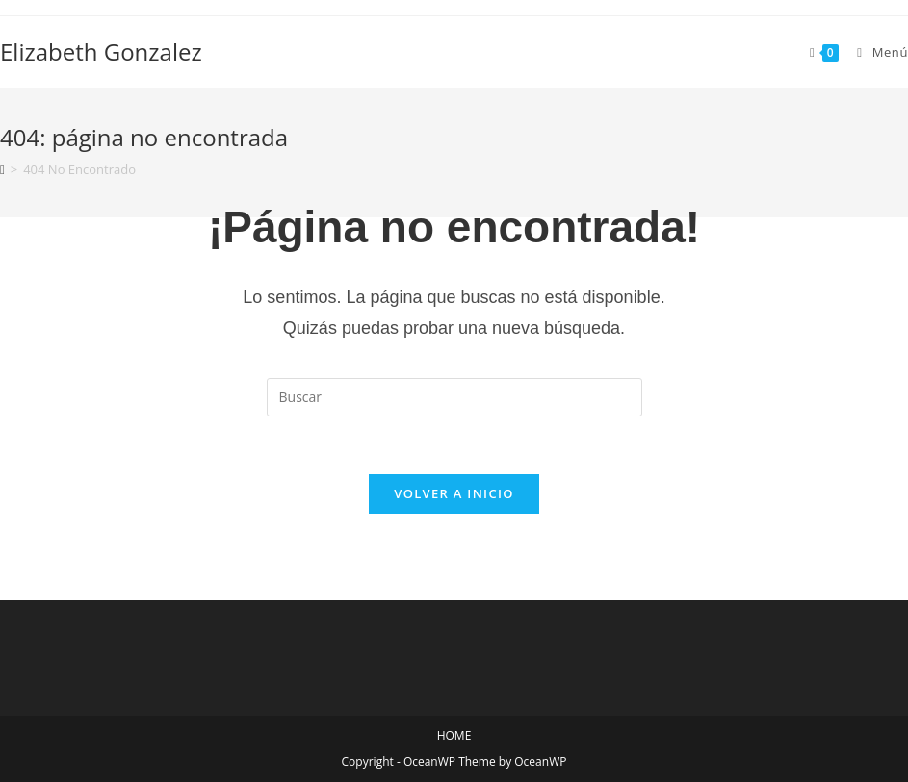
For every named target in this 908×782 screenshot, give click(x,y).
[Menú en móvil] (875, 52)
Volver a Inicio (453, 493)
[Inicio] (2, 169)
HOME (454, 735)
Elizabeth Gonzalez (101, 51)
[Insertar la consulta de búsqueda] (454, 397)
